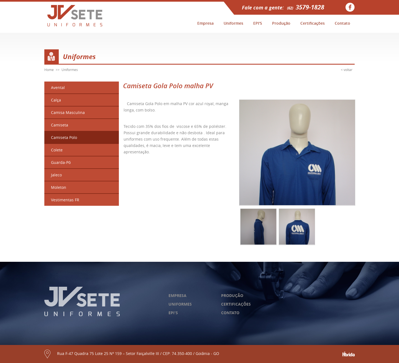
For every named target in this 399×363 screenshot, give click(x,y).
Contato (342, 23)
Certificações (312, 23)
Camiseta (59, 125)
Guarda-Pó (61, 162)
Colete (57, 150)
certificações (236, 304)
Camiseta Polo (64, 137)
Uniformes (233, 23)
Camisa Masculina (68, 112)
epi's (173, 312)
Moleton (58, 187)
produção (232, 295)
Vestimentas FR (65, 199)
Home (49, 69)
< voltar (346, 69)
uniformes (180, 304)
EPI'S (257, 23)
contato (230, 312)
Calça (56, 100)
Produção (281, 23)
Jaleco (56, 174)
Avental (58, 87)
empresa (177, 295)
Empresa (205, 23)
